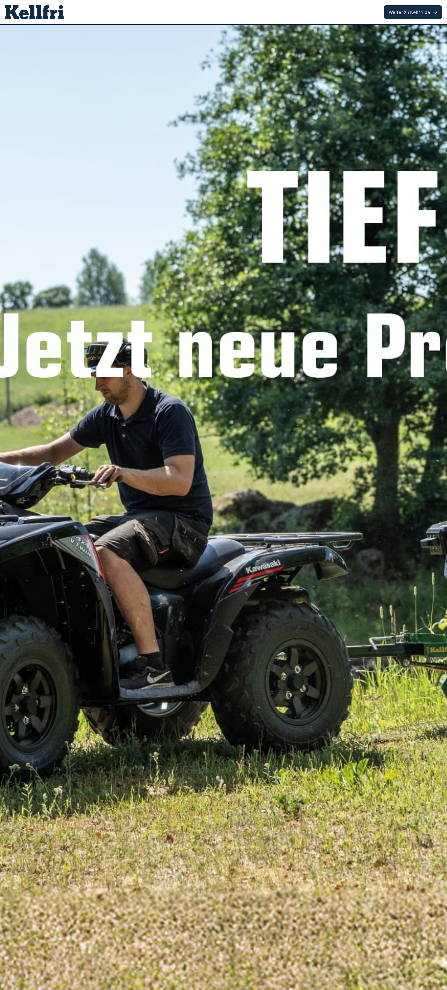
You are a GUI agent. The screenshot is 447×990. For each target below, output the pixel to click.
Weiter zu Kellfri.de (413, 12)
